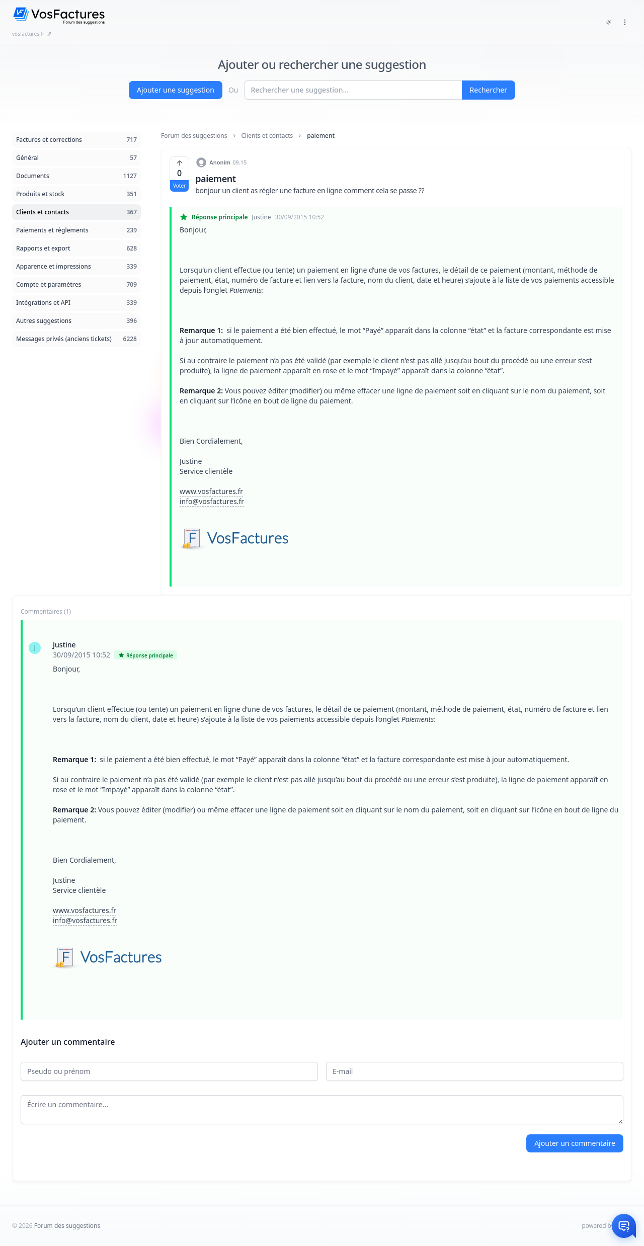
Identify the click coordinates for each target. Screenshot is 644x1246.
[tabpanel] (322, 820)
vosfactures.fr (31, 33)
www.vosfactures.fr (211, 491)
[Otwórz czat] (624, 1226)
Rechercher (488, 90)
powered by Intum (607, 1225)
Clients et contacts (267, 136)
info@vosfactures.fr (212, 501)
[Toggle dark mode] (609, 22)
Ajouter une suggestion (175, 90)
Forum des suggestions (194, 136)
